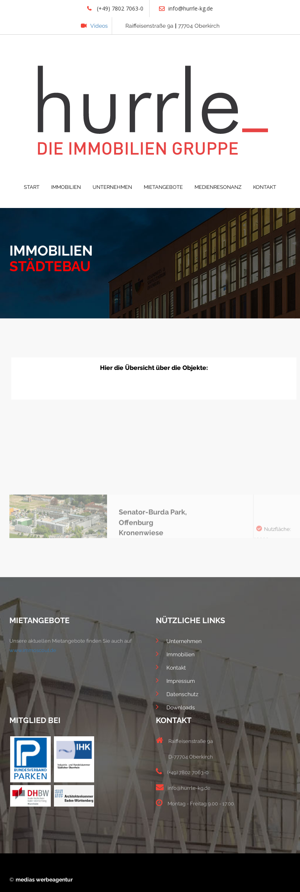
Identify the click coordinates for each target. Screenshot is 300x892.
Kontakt (171, 667)
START (31, 187)
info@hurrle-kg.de (186, 8)
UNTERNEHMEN (112, 187)
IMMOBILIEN (66, 187)
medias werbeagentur (44, 879)
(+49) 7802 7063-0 (115, 8)
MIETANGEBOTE (163, 187)
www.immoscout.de (32, 650)
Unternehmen (179, 640)
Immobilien (175, 653)
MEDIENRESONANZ (218, 187)
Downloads (175, 707)
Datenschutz (177, 693)
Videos (94, 26)
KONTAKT (264, 187)
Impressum (175, 680)
